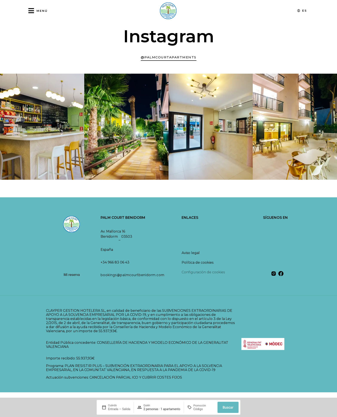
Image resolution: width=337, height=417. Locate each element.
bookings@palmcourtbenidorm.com (132, 277)
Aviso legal (191, 255)
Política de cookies (197, 264)
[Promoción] (203, 409)
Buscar (228, 407)
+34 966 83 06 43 (115, 264)
